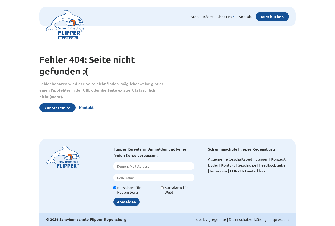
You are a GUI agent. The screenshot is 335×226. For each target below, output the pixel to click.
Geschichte (247, 165)
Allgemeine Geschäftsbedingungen (238, 159)
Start (195, 16)
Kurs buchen (272, 16)
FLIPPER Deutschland (248, 171)
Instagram (218, 171)
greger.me (217, 219)
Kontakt (245, 16)
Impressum (279, 219)
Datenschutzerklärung (248, 219)
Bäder (208, 16)
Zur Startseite (57, 107)
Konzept (278, 159)
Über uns (226, 17)
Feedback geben (273, 165)
